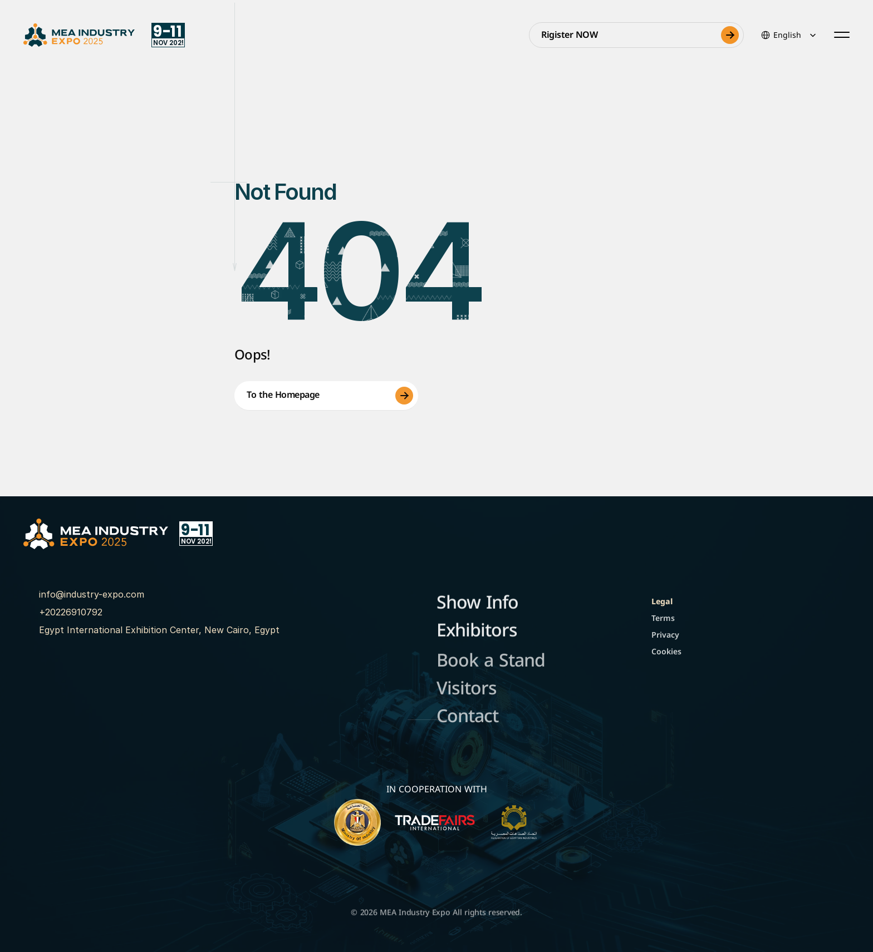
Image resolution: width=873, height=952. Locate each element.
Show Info (477, 603)
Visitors (466, 690)
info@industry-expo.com (91, 594)
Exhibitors (476, 631)
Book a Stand (490, 662)
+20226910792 (70, 612)
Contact (467, 718)
